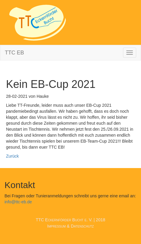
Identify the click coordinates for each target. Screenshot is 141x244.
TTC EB (14, 53)
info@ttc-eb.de (18, 201)
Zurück (12, 156)
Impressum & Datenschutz (70, 226)
